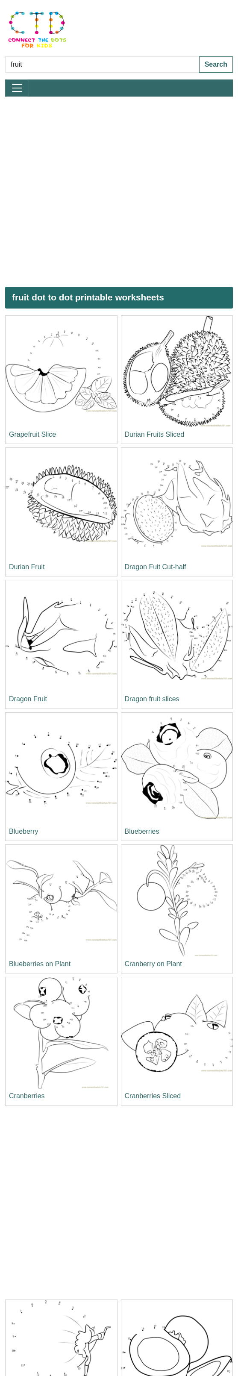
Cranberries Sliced (153, 1096)
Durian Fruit (27, 566)
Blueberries (142, 831)
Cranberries (27, 1096)
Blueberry (23, 831)
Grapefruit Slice (32, 434)
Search (216, 64)
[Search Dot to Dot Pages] (102, 64)
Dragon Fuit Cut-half (155, 566)
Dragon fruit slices (152, 699)
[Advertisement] (91, 191)
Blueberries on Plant (40, 963)
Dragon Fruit (28, 699)
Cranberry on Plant (153, 963)
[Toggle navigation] (17, 88)
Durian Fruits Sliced (155, 434)
